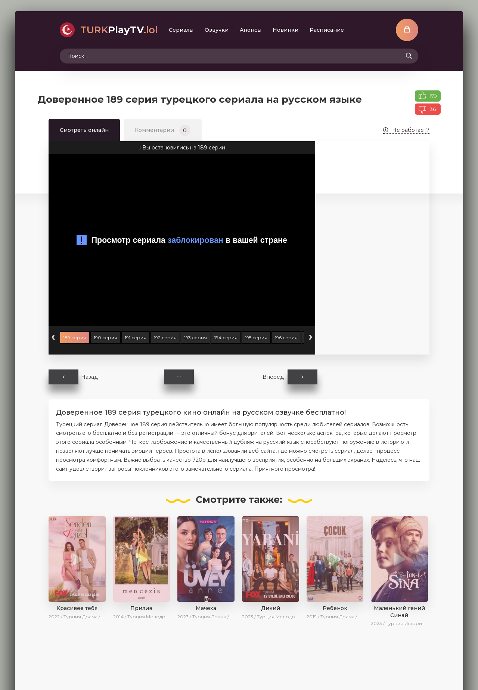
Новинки (285, 30)
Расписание (327, 30)
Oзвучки (217, 30)
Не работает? (406, 130)
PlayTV (119, 30)
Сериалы (181, 30)
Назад (73, 376)
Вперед (290, 376)
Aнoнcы (250, 30)
